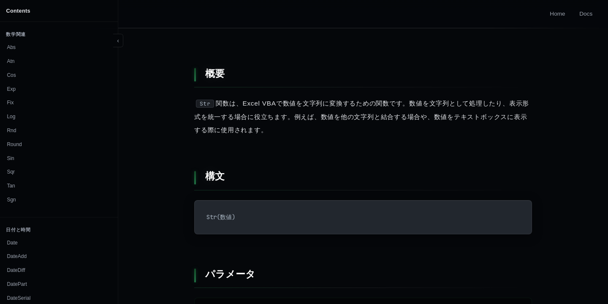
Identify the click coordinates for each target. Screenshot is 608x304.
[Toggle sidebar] (118, 40)
